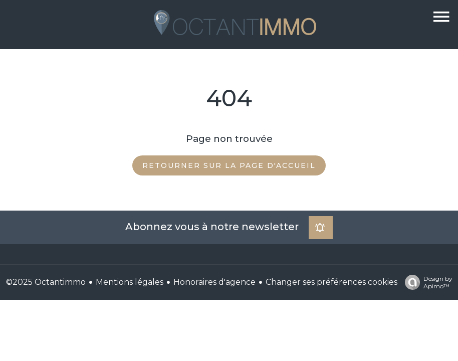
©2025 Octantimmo (46, 282)
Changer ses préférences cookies (331, 282)
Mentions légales (129, 282)
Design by (426, 282)
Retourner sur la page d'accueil (229, 165)
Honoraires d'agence (214, 282)
